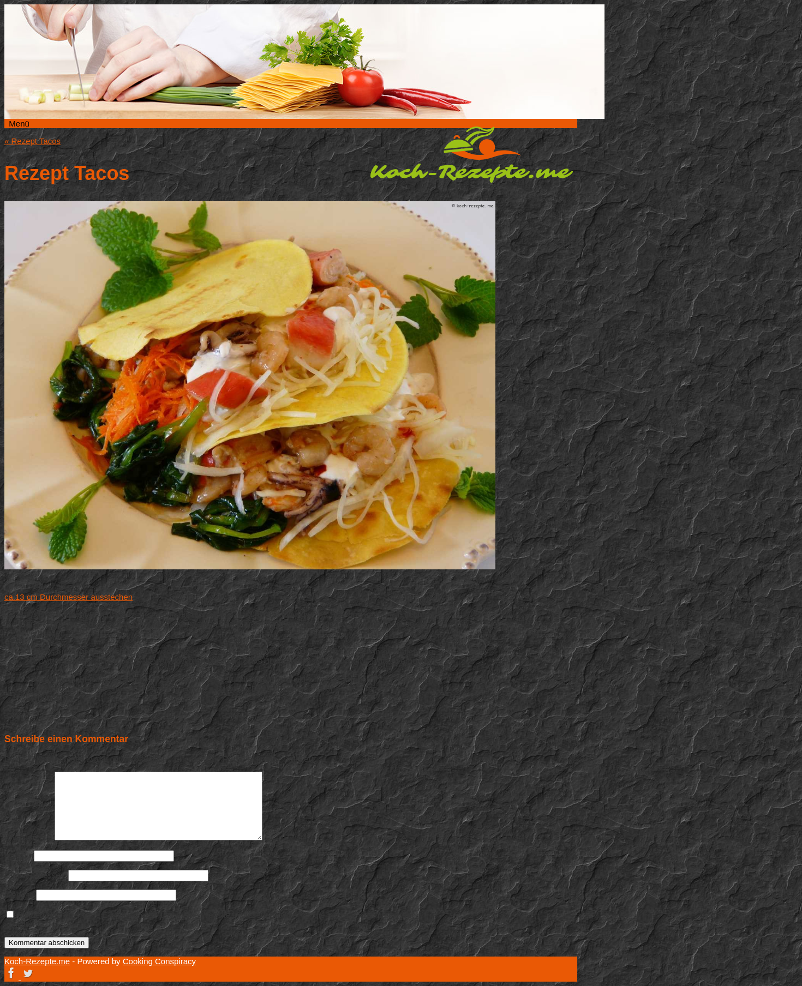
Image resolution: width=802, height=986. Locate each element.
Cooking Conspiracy (159, 961)
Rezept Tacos (32, 141)
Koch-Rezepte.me (471, 154)
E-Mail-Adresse (35, 875)
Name (18, 855)
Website (19, 894)
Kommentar (28, 837)
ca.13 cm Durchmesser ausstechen (68, 597)
